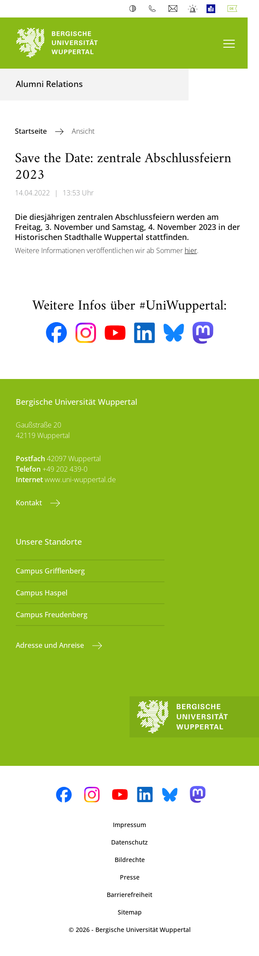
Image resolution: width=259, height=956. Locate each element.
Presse (130, 877)
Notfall (193, 8)
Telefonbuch (154, 8)
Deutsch (234, 8)
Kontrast (134, 8)
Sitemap (130, 912)
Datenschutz (129, 842)
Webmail (173, 8)
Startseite (32, 131)
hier (191, 250)
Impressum (129, 824)
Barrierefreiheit (129, 894)
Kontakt (30, 503)
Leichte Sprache (212, 8)
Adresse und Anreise (51, 645)
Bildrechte (130, 859)
